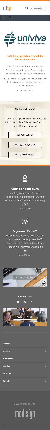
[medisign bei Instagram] (25, 302)
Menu (8, 18)
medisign (14, 8)
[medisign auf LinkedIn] (18, 302)
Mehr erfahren (25, 208)
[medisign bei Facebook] (31, 302)
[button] (5, 425)
